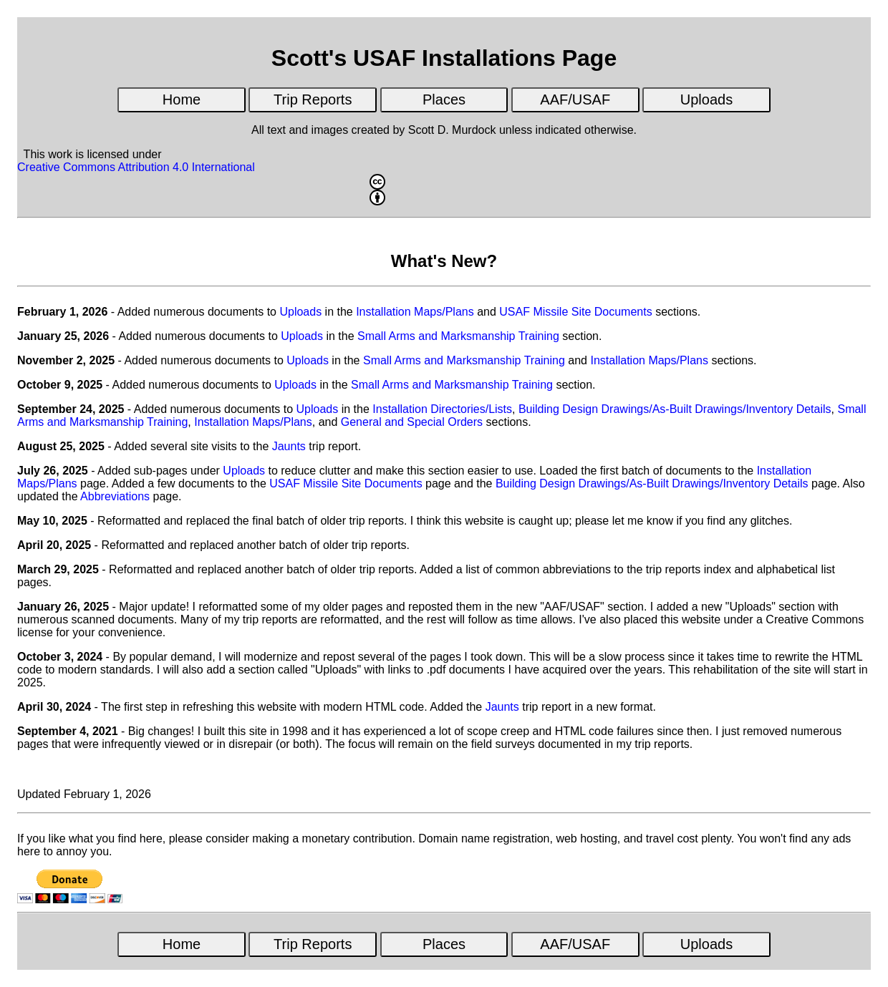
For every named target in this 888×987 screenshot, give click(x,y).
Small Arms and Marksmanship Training (458, 336)
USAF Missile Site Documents (575, 312)
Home (182, 99)
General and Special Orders (412, 422)
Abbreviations (115, 496)
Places (444, 99)
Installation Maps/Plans (415, 312)
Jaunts (289, 446)
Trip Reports (313, 99)
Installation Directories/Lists (442, 409)
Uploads (706, 99)
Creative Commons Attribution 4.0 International (376, 183)
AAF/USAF (575, 99)
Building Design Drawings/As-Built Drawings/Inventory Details (674, 409)
